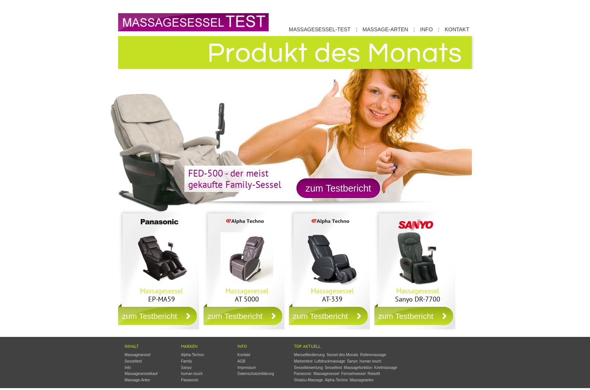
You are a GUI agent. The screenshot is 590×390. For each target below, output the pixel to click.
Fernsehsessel (353, 374)
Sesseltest (133, 361)
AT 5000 (247, 295)
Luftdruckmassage (329, 361)
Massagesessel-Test (320, 29)
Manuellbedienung (309, 355)
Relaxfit (374, 374)
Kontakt (457, 29)
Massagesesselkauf (141, 374)
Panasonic (190, 380)
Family (186, 361)
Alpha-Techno (192, 355)
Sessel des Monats (343, 355)
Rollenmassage (373, 355)
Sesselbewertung (308, 368)
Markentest (303, 361)
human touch (192, 374)
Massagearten (361, 380)
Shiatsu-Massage (308, 380)
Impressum (246, 368)
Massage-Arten (385, 29)
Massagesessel (138, 355)
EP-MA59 (161, 295)
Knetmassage (385, 368)
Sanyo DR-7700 (418, 295)
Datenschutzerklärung (255, 374)
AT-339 (332, 295)
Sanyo (186, 368)
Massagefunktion (358, 368)
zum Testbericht (338, 188)
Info (426, 29)
